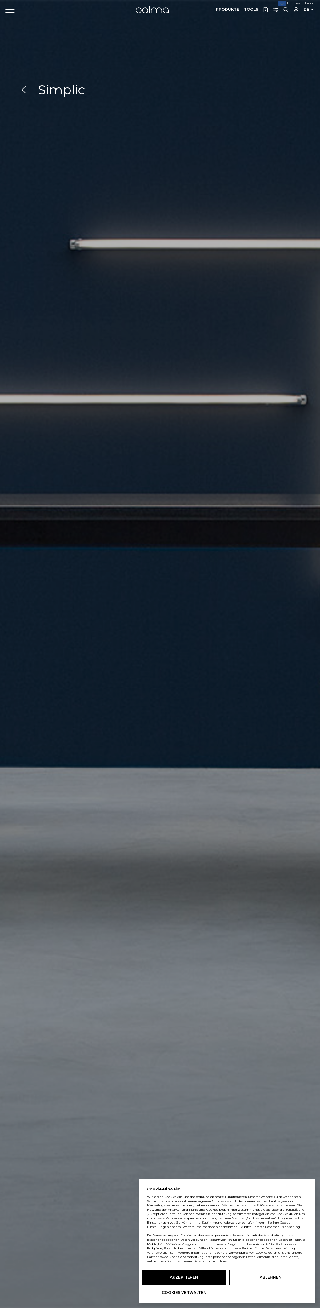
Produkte (227, 9)
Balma (152, 9)
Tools (251, 9)
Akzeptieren (184, 1277)
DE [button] (306, 9)
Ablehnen (271, 1277)
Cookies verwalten (184, 1292)
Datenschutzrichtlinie (210, 1261)
